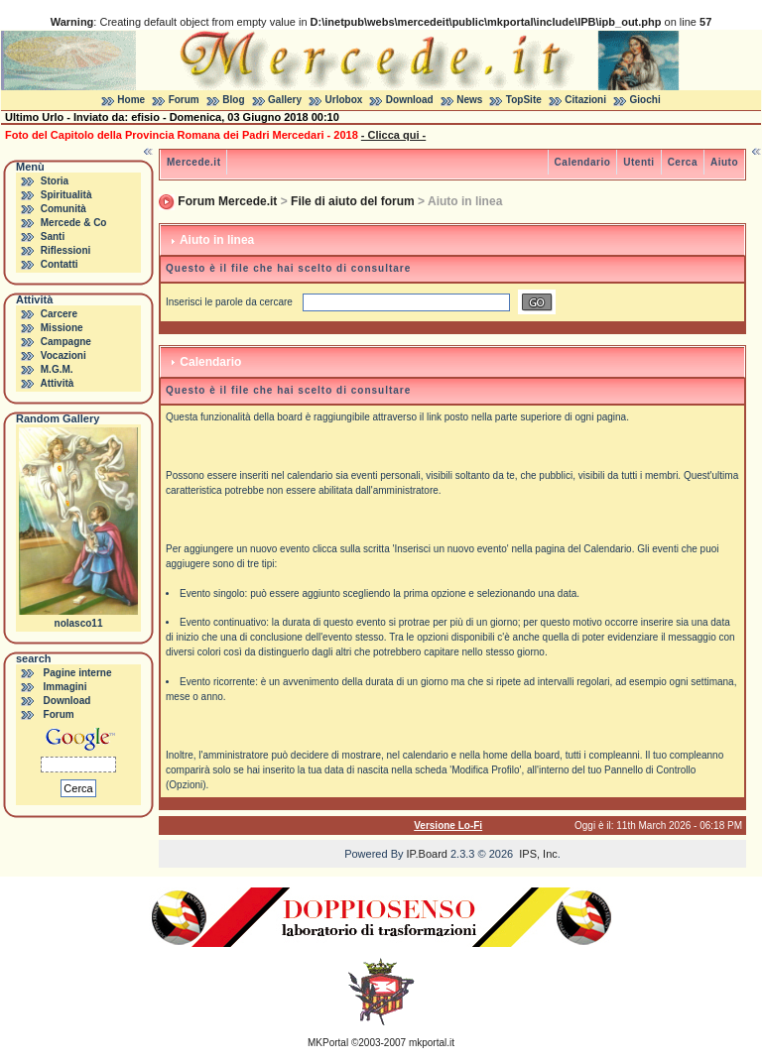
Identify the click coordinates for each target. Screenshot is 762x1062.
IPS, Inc (538, 854)
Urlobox (344, 99)
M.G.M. (57, 369)
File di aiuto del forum (353, 201)
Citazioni (585, 99)
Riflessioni (66, 250)
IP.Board (427, 854)
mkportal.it (431, 1042)
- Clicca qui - (393, 135)
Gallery (285, 99)
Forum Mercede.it (227, 201)
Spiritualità (66, 194)
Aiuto (724, 162)
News (469, 99)
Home (131, 99)
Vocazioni (63, 355)
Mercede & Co (74, 222)
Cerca (683, 162)
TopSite (524, 99)
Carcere (59, 313)
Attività (56, 383)
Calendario (583, 162)
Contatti (59, 264)
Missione (62, 327)
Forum (184, 99)
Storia (54, 181)
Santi (52, 236)
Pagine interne (78, 672)
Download (410, 99)
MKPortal (328, 1042)
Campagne (66, 341)
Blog (233, 99)
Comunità (63, 208)
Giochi (645, 99)
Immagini (65, 686)
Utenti (638, 162)
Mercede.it (193, 162)
